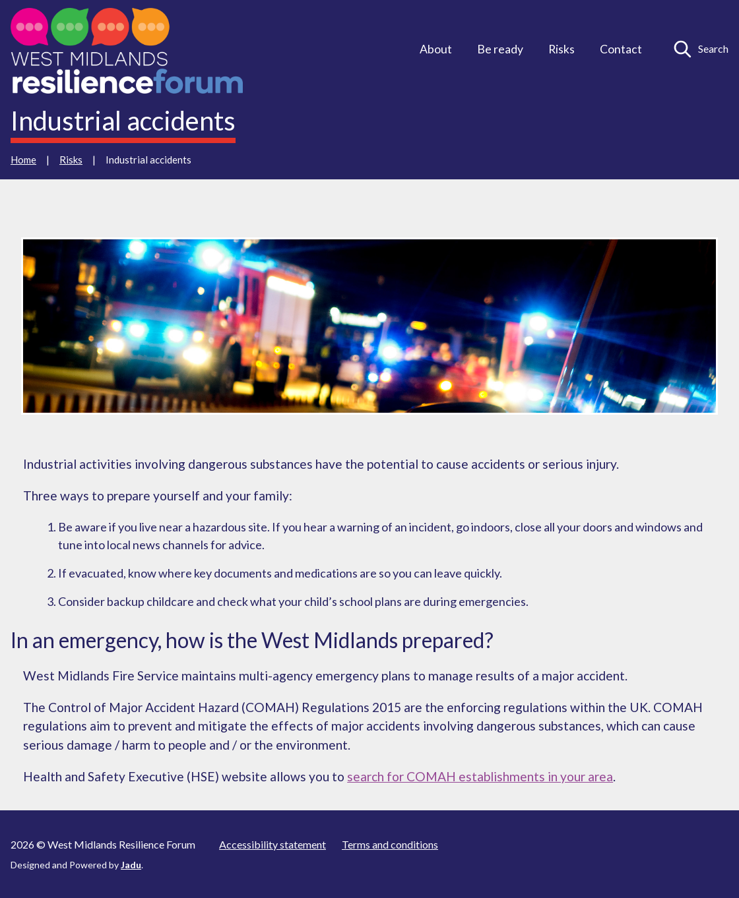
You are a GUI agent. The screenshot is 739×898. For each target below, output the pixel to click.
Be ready (500, 49)
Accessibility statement (272, 844)
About (436, 49)
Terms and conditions (390, 844)
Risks (561, 49)
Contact (621, 49)
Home (23, 159)
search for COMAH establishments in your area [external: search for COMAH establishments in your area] (480, 776)
